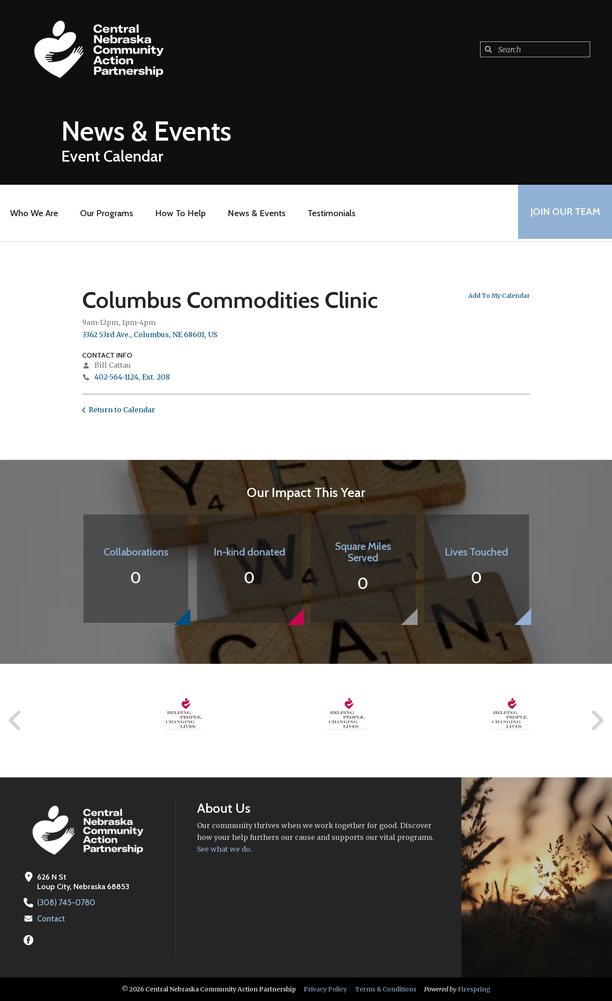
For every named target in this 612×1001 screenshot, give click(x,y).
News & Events (255, 213)
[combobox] (535, 49)
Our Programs (105, 213)
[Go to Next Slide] (597, 721)
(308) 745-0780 (65, 903)
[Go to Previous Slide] (15, 721)
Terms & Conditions (385, 989)
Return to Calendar (122, 409)
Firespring (474, 989)
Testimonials (330, 213)
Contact (51, 919)
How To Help (179, 213)
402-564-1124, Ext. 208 (132, 377)
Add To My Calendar (499, 296)
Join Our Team (564, 213)
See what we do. (224, 849)
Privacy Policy (325, 989)
